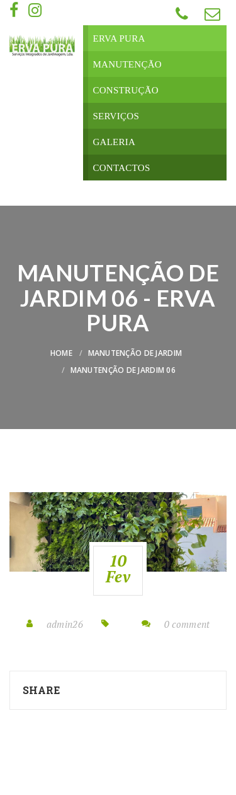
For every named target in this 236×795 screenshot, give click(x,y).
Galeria (114, 142)
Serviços (116, 116)
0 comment (187, 624)
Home (61, 353)
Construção (125, 90)
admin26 (65, 624)
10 (118, 568)
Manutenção (127, 64)
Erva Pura (119, 38)
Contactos (121, 168)
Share (41, 690)
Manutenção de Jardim (135, 353)
